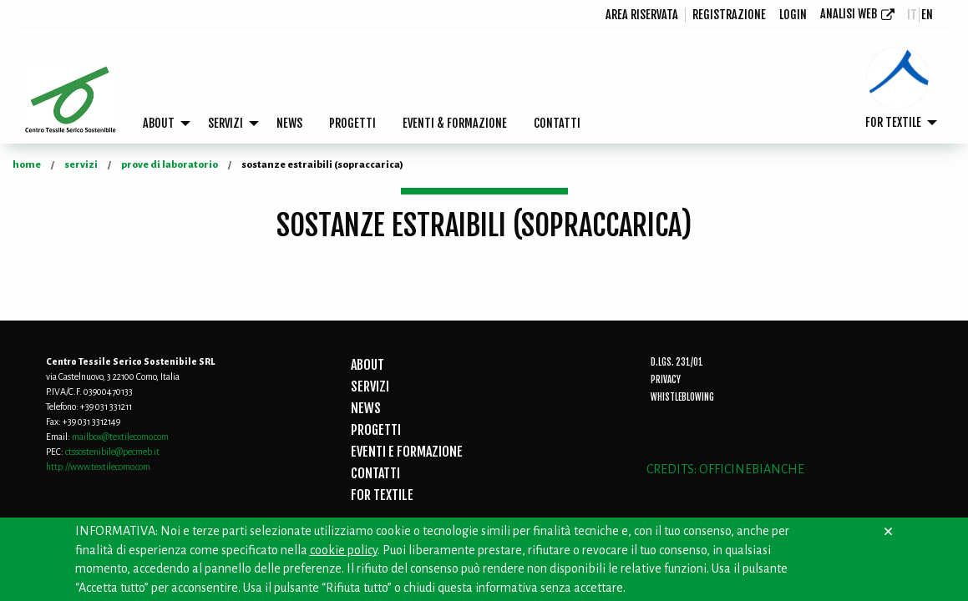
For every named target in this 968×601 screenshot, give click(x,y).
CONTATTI (557, 123)
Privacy (666, 380)
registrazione (729, 15)
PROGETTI (352, 123)
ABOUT (159, 123)
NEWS (289, 123)
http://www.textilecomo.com (98, 467)
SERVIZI (225, 123)
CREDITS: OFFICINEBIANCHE (725, 469)
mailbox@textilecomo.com (120, 437)
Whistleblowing (682, 397)
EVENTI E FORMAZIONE (407, 451)
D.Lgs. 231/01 (677, 362)
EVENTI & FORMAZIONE (455, 123)
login (793, 15)
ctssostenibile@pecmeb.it (112, 452)
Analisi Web (848, 14)
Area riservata (642, 15)
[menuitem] (642, 15)
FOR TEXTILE (893, 122)
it (912, 15)
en (927, 15)
